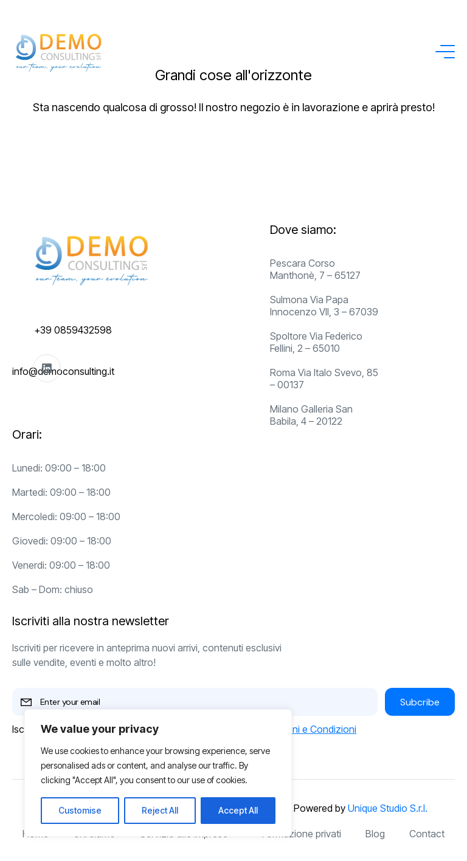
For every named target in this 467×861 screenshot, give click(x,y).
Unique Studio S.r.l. (387, 808)
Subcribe (420, 702)
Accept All (238, 810)
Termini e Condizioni (312, 729)
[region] (158, 773)
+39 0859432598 (73, 330)
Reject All (160, 810)
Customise (80, 810)
